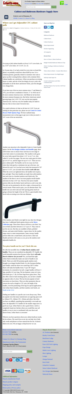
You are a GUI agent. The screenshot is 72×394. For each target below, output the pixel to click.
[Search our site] (38, 7)
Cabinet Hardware (48, 42)
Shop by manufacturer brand (11, 379)
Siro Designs (46, 371)
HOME (15, 18)
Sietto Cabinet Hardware (50, 368)
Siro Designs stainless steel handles (23, 149)
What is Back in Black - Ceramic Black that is (55, 71)
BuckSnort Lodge (48, 338)
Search (54, 7)
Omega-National (48, 359)
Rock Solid (46, 362)
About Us (28, 18)
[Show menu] (6, 17)
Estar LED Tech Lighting (50, 344)
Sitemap (19, 339)
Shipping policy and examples (12, 385)
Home (4, 330)
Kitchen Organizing (49, 48)
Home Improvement (49, 45)
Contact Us (21, 18)
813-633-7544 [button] (28, 3)
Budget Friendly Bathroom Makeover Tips (54, 62)
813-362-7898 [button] (40, 3)
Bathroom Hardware (49, 35)
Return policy (7, 388)
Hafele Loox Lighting (49, 350)
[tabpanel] (41, 2)
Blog (33, 18)
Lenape (45, 356)
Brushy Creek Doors (49, 335)
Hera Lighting (47, 353)
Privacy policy (16, 388)
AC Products (46, 332)
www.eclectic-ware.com (14, 330)
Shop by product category (10, 382)
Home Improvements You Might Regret (54, 74)
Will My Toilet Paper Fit (50, 77)
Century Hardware (48, 341)
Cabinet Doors (47, 38)
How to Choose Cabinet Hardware (52, 59)
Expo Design (46, 347)
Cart (66, 4)
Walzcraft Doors (47, 374)
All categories (47, 52)
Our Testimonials (21, 342)
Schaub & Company (49, 365)
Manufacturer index (9, 342)
